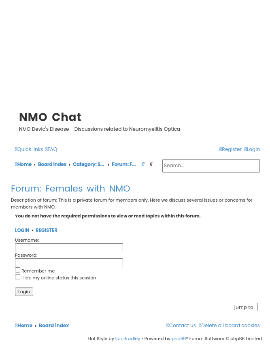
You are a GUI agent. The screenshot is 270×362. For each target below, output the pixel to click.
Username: (27, 240)
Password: (26, 255)
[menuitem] (51, 149)
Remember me (35, 271)
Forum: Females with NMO (70, 188)
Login (22, 231)
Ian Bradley (127, 338)
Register (46, 231)
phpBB (179, 338)
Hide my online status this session (55, 278)
